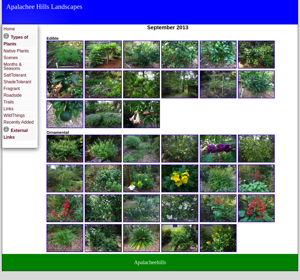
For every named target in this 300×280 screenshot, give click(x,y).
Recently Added (18, 122)
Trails (8, 102)
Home (9, 29)
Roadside (12, 95)
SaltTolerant (14, 75)
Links (8, 108)
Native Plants (16, 51)
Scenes (10, 57)
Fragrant (11, 88)
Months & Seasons (12, 66)
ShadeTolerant (17, 82)
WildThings (14, 115)
